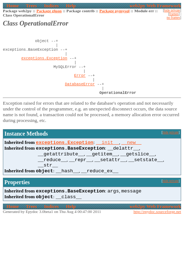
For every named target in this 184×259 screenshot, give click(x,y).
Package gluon (48, 11)
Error (80, 81)
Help (70, 5)
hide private (172, 10)
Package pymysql (114, 11)
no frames (173, 17)
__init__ (107, 152)
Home (12, 5)
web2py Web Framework (155, 5)
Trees (31, 5)
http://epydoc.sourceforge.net (157, 227)
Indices (51, 5)
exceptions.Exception (44, 61)
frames (173, 14)
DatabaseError (80, 91)
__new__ (131, 152)
